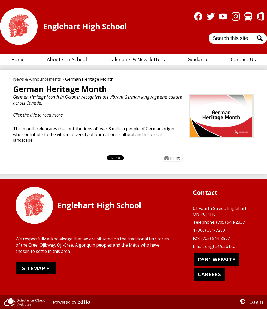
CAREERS (209, 274)
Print (175, 158)
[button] (66, 59)
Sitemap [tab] (33, 268)
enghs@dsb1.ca (220, 246)
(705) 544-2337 (230, 222)
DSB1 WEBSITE (216, 259)
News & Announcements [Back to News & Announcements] (37, 79)
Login (251, 302)
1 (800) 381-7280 (209, 230)
